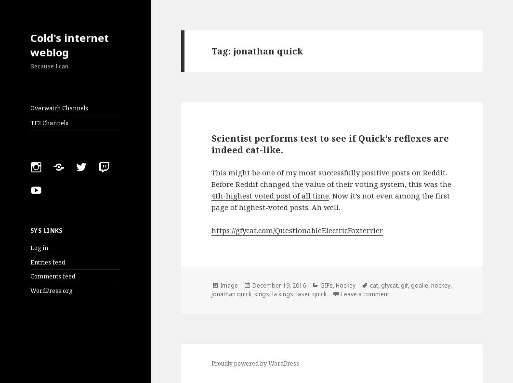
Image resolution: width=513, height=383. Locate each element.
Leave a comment (365, 294)
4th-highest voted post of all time (270, 195)
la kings (282, 294)
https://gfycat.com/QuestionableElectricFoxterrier (297, 230)
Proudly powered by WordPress (255, 363)
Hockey (345, 285)
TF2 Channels (49, 123)
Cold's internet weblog (69, 44)
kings (261, 294)
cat (374, 285)
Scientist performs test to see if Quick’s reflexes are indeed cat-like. (330, 144)
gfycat (389, 285)
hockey (440, 285)
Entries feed (47, 262)
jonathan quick (231, 294)
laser (302, 294)
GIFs (326, 285)
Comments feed (52, 276)
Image (229, 285)
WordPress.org (51, 291)
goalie (419, 285)
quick (319, 294)
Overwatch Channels (59, 108)
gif (404, 285)
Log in (39, 248)
